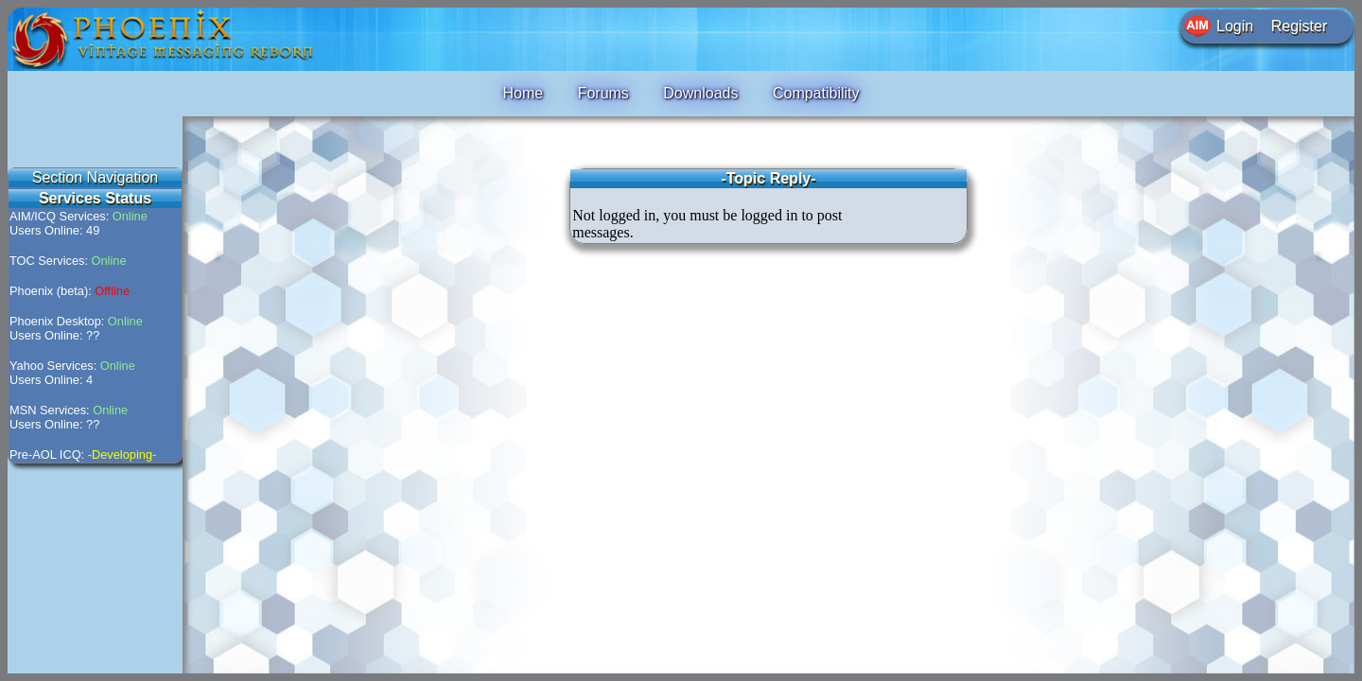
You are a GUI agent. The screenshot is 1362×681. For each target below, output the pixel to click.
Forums (603, 93)
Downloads (700, 93)
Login (1234, 26)
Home (522, 93)
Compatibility (816, 93)
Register (1299, 26)
